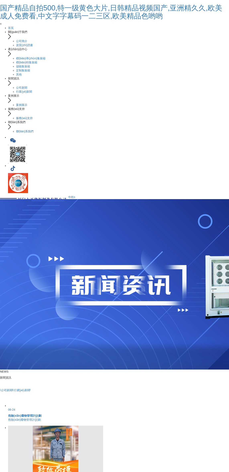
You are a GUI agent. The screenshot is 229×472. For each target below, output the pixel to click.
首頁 (11, 27)
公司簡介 (21, 41)
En (73, 197)
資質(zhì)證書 (24, 45)
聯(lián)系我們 (24, 131)
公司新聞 (21, 87)
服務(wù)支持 (24, 118)
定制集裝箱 (23, 70)
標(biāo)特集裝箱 (26, 62)
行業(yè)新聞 (24, 91)
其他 (19, 74)
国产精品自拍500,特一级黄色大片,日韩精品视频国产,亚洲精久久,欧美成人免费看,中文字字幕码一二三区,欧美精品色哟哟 (111, 12)
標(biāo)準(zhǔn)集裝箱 (31, 58)
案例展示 (21, 104)
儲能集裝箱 (23, 66)
